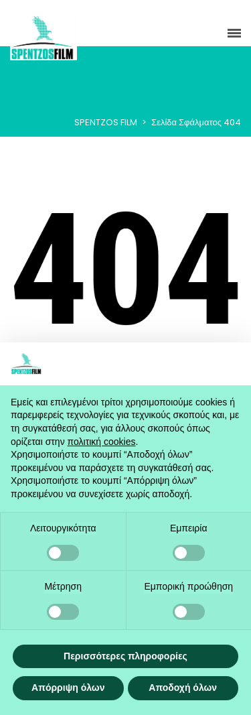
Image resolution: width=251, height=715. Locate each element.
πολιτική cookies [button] (102, 441)
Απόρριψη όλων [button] (67, 687)
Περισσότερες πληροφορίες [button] (125, 656)
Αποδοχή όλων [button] (183, 687)
